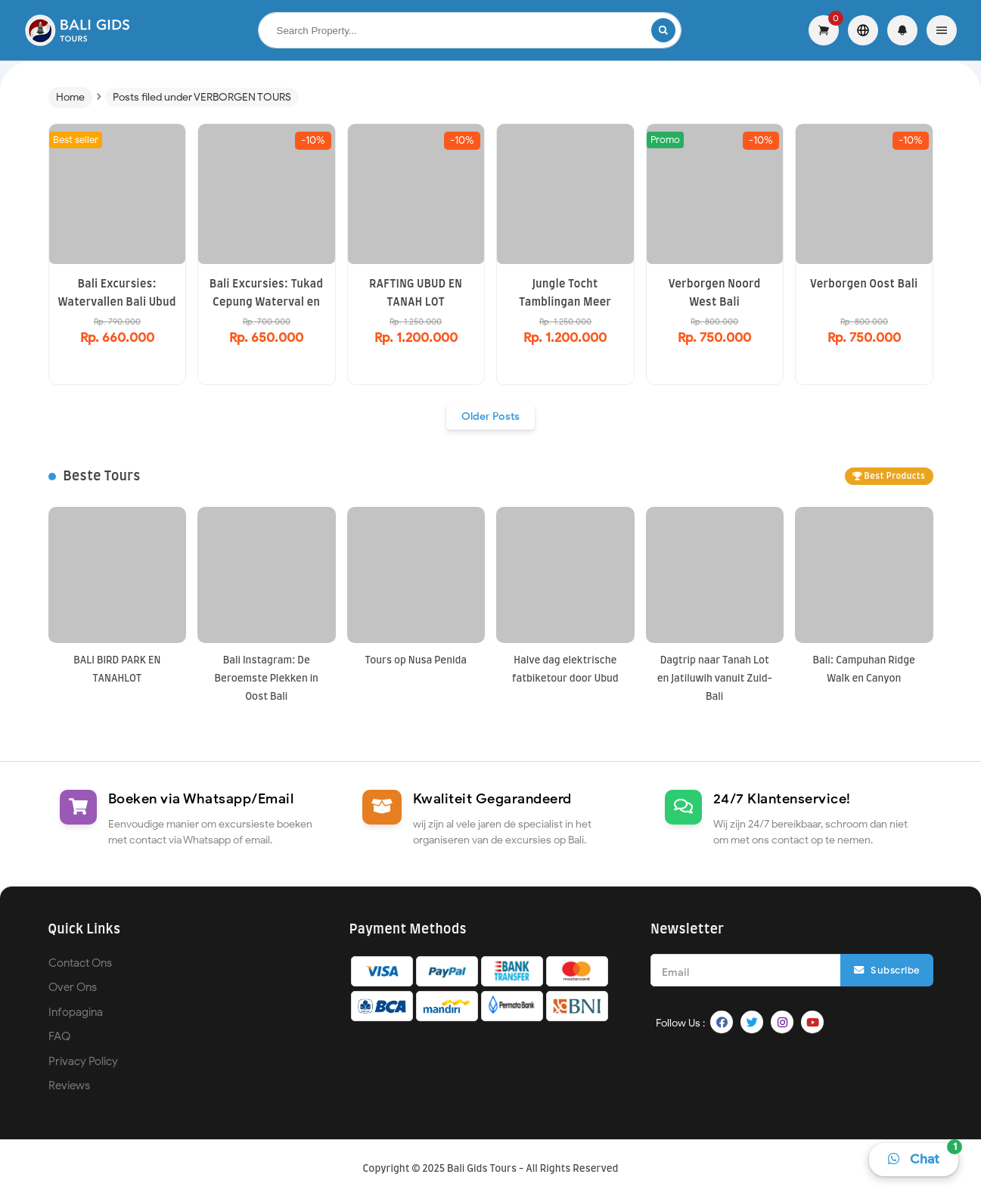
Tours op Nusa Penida (416, 661)
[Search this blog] (455, 30)
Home (70, 97)
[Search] (663, 30)
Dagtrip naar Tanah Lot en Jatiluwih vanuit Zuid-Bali (714, 679)
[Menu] (942, 30)
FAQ (59, 1036)
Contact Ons (80, 963)
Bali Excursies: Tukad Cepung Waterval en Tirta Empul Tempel (266, 302)
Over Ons (72, 987)
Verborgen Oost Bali (863, 284)
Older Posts (490, 416)
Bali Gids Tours (482, 1169)
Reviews (69, 1085)
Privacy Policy (83, 1061)
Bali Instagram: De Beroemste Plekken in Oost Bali (266, 679)
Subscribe (887, 970)
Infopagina (75, 1012)
